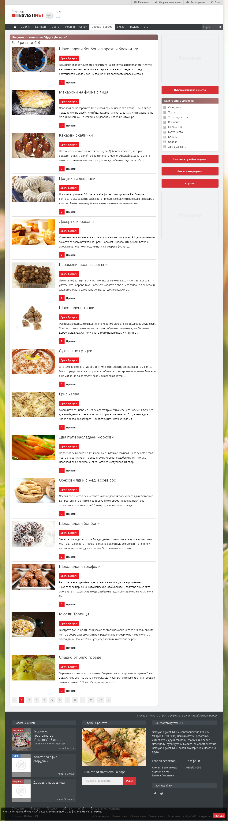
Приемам (219, 816)
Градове (134, 26)
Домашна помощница (49, 782)
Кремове (173, 122)
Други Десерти (69, 58)
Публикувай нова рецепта (190, 90)
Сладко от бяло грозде (80, 657)
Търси (129, 781)
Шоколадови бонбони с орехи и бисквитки (98, 49)
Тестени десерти (178, 117)
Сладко (172, 142)
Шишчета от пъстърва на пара (103, 772)
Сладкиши (174, 107)
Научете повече (91, 811)
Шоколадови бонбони (79, 523)
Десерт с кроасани (76, 221)
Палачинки (175, 127)
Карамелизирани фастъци (83, 264)
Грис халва (69, 394)
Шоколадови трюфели (80, 566)
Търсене (190, 183)
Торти (171, 112)
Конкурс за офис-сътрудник (45, 759)
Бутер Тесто (175, 132)
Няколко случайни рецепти (189, 159)
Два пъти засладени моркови (86, 437)
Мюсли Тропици (74, 614)
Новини (70, 26)
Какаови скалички (76, 135)
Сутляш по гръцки (75, 351)
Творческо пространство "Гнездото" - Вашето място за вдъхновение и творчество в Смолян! (49, 741)
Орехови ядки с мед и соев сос (87, 480)
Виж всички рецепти (190, 171)
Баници (173, 137)
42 (100, 700)
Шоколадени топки (76, 308)
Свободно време (102, 26)
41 (91, 700)
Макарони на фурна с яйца (83, 92)
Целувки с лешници (77, 178)
